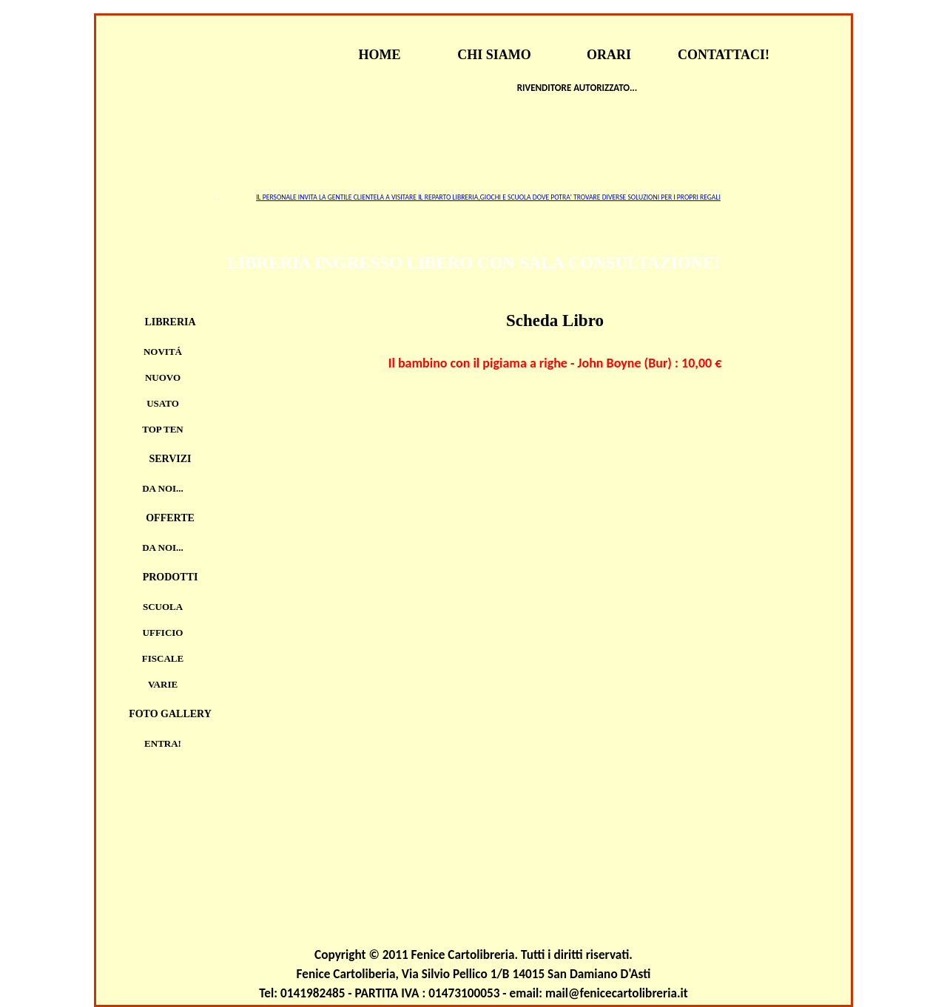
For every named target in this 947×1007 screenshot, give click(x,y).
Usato (162, 403)
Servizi (170, 458)
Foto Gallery (170, 713)
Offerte (170, 517)
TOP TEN (162, 429)
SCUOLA (163, 606)
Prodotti (170, 577)
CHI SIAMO (494, 54)
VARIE (163, 684)
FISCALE (162, 658)
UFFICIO (163, 632)
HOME (380, 54)
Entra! (162, 743)
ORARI (609, 54)
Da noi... (162, 488)
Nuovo (163, 377)
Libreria (169, 322)
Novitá (163, 351)
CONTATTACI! (723, 54)
